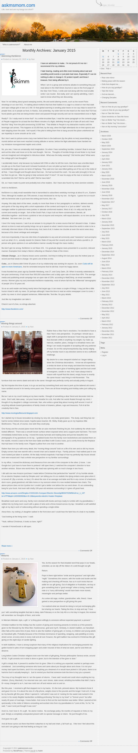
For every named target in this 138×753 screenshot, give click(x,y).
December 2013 (108, 278)
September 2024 (108, 149)
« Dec (102, 68)
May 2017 (105, 205)
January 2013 (107, 305)
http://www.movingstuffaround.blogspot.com (20, 413)
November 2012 (108, 311)
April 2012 (106, 318)
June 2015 (106, 235)
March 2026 (106, 136)
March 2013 (106, 298)
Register (105, 352)
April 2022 (106, 159)
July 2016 (105, 215)
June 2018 (106, 192)
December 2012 (108, 308)
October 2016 (107, 212)
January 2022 (107, 162)
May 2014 (105, 265)
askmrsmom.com (25, 748)
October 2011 (107, 338)
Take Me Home (107, 91)
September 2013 (108, 285)
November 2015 (108, 225)
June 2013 (106, 291)
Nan (33, 59)
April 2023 (106, 156)
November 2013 (108, 281)
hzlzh (40, 751)
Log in (104, 355)
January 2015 (107, 248)
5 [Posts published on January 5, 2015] (102, 57)
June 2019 (106, 182)
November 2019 (108, 179)
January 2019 (107, 185)
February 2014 (107, 272)
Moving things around (11, 323)
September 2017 (108, 202)
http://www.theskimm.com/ (12, 309)
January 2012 (107, 328)
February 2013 (107, 301)
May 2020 (105, 172)
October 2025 (107, 139)
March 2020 (106, 176)
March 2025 (106, 146)
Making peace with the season (113, 81)
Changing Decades (109, 98)
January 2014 (107, 275)
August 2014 (106, 258)
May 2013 (105, 295)
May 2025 (105, 142)
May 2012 (105, 315)
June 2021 (106, 166)
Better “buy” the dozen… (117, 120)
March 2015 (106, 242)
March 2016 (106, 219)
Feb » (108, 68)
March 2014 (106, 268)
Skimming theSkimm (11, 56)
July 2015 (105, 232)
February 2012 (107, 324)
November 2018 (108, 189)
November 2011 (108, 334)
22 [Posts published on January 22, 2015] (118, 62)
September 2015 (108, 228)
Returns (5, 555)
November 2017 (108, 199)
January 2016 (107, 222)
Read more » (7, 546)
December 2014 (108, 252)
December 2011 (108, 331)
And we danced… (108, 94)
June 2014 (106, 262)
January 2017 (107, 209)
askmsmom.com (18, 5)
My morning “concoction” (117, 127)
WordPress (18, 751)
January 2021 (107, 169)
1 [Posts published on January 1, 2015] (118, 54)
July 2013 (105, 288)
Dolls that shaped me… (111, 84)
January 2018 (107, 195)
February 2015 (107, 245)
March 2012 (106, 321)
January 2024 (107, 152)
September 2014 (108, 255)
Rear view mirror (108, 78)
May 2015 (105, 238)
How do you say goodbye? (112, 88)
